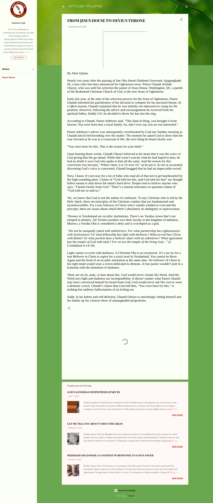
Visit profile (18, 58)
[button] (181, 20)
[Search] (186, 7)
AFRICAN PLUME (18, 23)
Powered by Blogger (125, 490)
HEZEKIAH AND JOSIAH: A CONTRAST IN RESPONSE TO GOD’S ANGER (110, 455)
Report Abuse (8, 77)
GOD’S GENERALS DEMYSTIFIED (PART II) (93, 392)
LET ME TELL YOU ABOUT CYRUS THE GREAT (95, 423)
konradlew (131, 496)
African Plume (85, 6)
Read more (177, 415)
